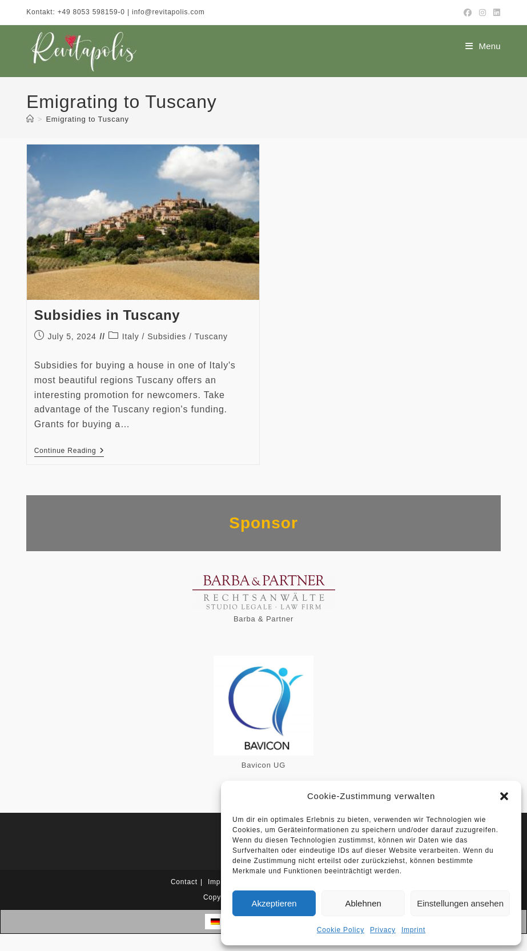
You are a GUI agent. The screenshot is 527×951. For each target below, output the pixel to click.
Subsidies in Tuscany (107, 315)
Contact (184, 882)
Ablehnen (363, 903)
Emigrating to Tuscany (87, 119)
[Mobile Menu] (483, 46)
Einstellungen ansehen (460, 903)
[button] (504, 796)
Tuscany (211, 336)
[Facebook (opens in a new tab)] (468, 12)
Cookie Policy (340, 930)
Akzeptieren (273, 903)
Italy (130, 336)
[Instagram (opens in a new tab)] (483, 12)
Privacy (383, 930)
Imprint (413, 930)
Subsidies (166, 336)
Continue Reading (69, 451)
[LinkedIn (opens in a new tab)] (495, 12)
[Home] (30, 119)
